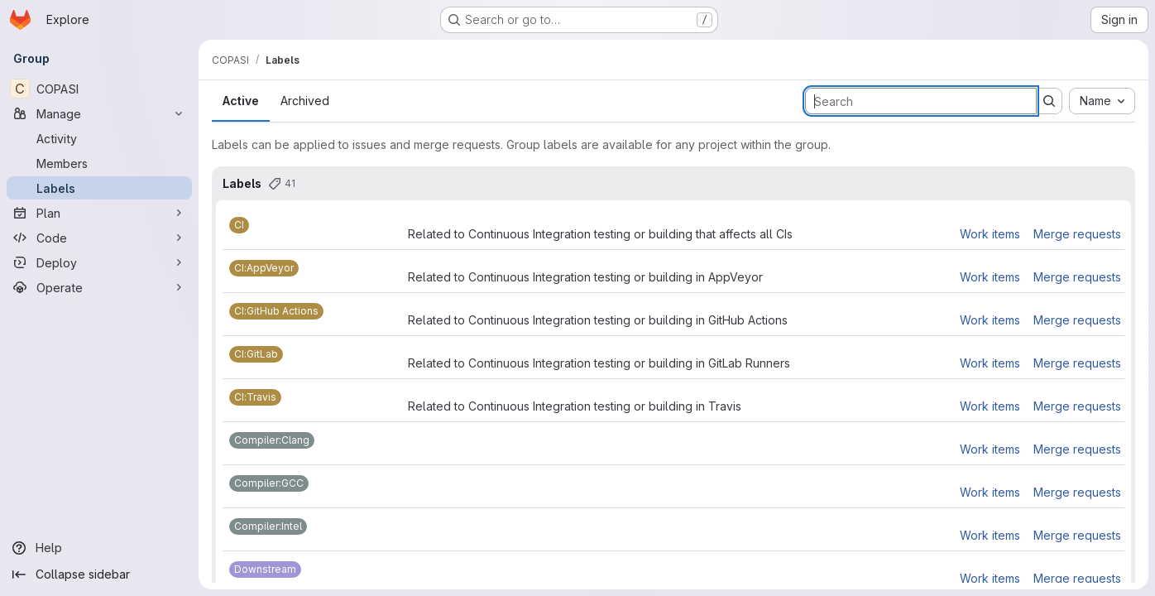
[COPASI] (99, 88)
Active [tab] (241, 101)
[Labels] (99, 187)
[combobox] (1102, 101)
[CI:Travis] (255, 397)
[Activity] (99, 138)
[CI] (239, 225)
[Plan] (99, 212)
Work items (990, 234)
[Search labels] (921, 101)
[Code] (99, 237)
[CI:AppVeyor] (264, 268)
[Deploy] (99, 262)
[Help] (99, 548)
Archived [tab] (304, 101)
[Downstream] (265, 569)
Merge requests (1077, 234)
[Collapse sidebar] (99, 574)
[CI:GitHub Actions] (276, 311)
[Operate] (99, 287)
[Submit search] (1049, 101)
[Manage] (99, 113)
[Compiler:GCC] (269, 483)
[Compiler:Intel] (268, 526)
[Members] (99, 163)
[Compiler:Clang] (271, 440)
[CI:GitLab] (256, 354)
